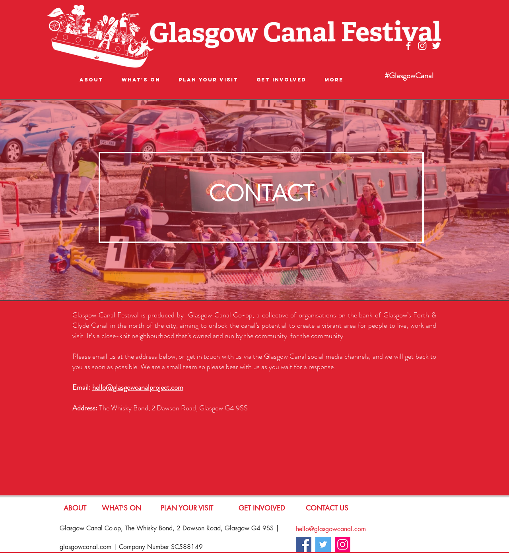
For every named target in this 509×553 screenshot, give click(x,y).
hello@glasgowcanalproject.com (137, 387)
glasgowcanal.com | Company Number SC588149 (131, 547)
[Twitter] (323, 544)
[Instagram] (342, 544)
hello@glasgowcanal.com (331, 529)
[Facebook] (303, 544)
